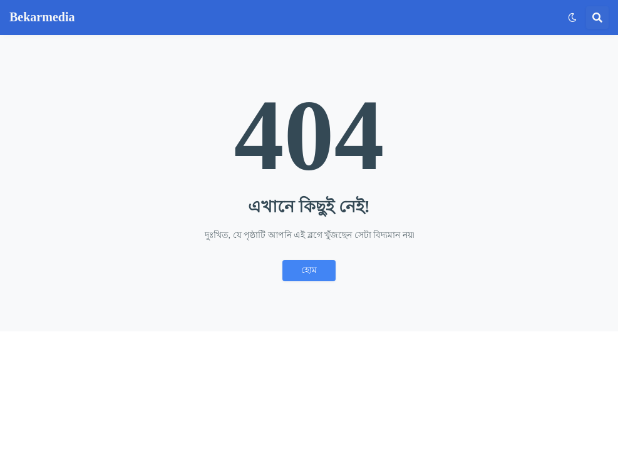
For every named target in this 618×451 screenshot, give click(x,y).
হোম (309, 270)
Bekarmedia (42, 17)
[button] (572, 17)
